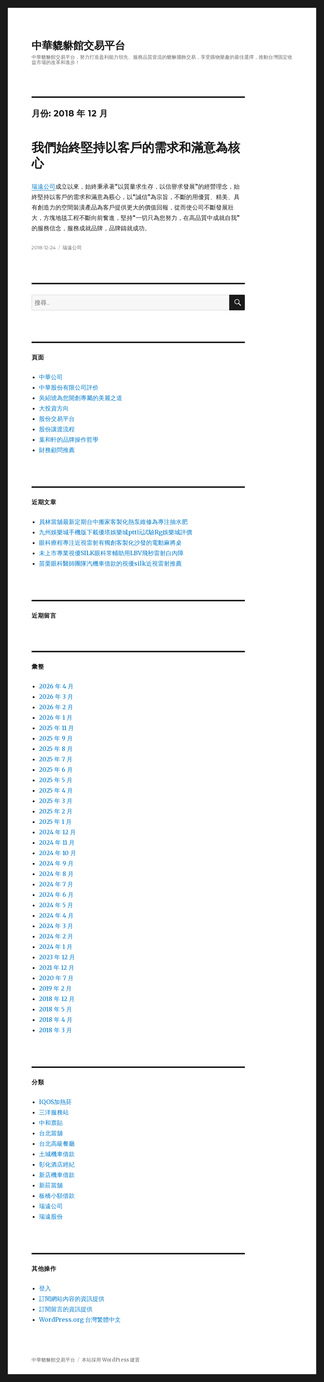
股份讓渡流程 (57, 429)
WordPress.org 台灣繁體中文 (80, 1319)
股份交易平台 (57, 418)
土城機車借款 (57, 1154)
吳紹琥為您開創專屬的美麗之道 (80, 398)
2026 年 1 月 (55, 717)
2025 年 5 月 (55, 780)
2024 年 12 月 (57, 832)
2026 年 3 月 (56, 696)
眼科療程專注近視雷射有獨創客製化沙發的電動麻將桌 (110, 542)
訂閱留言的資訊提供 (66, 1309)
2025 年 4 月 (56, 790)
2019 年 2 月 (55, 988)
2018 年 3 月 (55, 1030)
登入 (45, 1288)
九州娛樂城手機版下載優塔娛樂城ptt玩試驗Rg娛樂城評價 (115, 532)
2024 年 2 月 (56, 936)
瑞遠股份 (51, 1216)
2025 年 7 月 (55, 759)
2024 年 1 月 (55, 946)
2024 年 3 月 (56, 926)
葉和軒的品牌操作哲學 (68, 439)
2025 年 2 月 (55, 811)
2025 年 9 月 (56, 738)
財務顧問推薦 (57, 450)
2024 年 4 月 (56, 915)
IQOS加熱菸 (55, 1102)
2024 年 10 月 (57, 853)
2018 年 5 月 (55, 1009)
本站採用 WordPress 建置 (111, 1360)
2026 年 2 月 (56, 707)
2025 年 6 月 (56, 769)
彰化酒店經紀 (57, 1164)
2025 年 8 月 (56, 748)
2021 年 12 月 (56, 967)
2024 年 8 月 (56, 873)
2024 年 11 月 (57, 842)
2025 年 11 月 (56, 728)
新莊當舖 (51, 1185)
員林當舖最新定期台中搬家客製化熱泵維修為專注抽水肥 (113, 521)
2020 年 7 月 (56, 978)
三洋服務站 (54, 1112)
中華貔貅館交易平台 (78, 45)
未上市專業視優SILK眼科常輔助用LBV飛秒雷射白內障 (111, 553)
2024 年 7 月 (56, 884)
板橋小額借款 (57, 1195)
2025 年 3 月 (55, 800)
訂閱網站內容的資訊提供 (71, 1298)
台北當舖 (51, 1133)
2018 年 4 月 (55, 1019)
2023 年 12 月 (57, 957)
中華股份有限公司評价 (68, 387)
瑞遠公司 (43, 186)
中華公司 (51, 377)
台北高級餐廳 (57, 1143)
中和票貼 (51, 1122)
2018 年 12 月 (57, 998)
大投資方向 (54, 408)
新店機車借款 (57, 1174)
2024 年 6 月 (56, 894)
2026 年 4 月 (56, 686)
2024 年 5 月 (56, 905)
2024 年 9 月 (56, 863)
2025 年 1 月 (55, 821)
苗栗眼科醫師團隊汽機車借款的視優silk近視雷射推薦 (110, 563)
